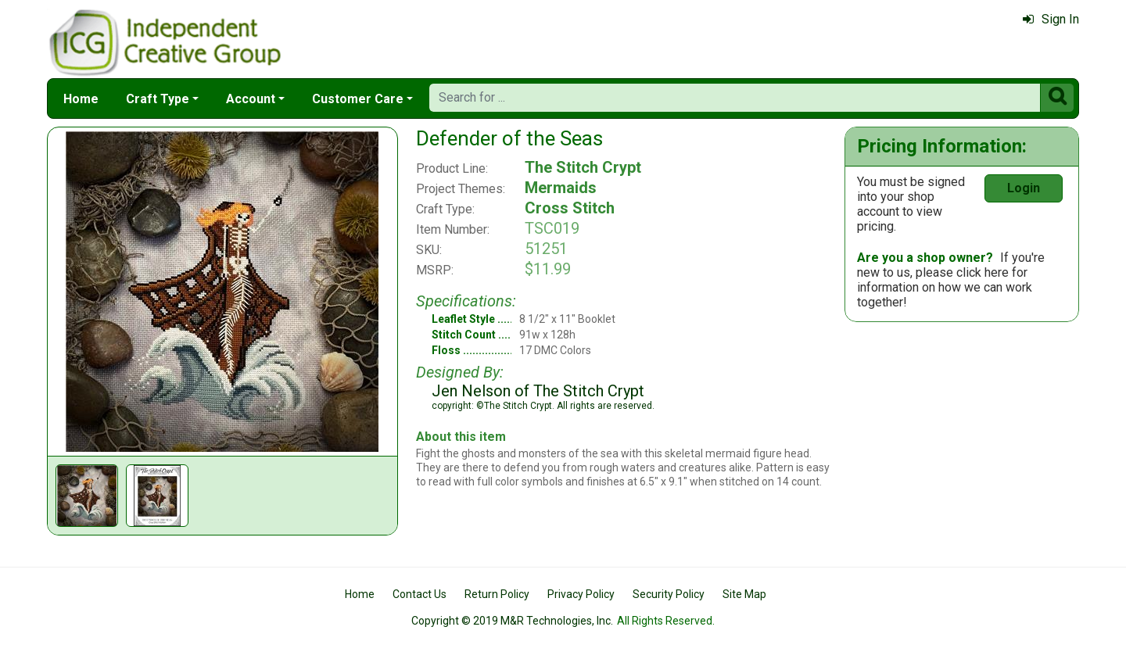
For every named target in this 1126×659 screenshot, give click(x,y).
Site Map (744, 594)
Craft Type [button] (157, 98)
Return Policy (496, 594)
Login (1023, 188)
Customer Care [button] (357, 98)
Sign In (1051, 19)
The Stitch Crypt (583, 167)
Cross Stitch (570, 208)
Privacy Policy (581, 594)
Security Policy (669, 594)
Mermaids (561, 187)
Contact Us (419, 594)
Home (81, 98)
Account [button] (250, 98)
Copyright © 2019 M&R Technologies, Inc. (512, 620)
